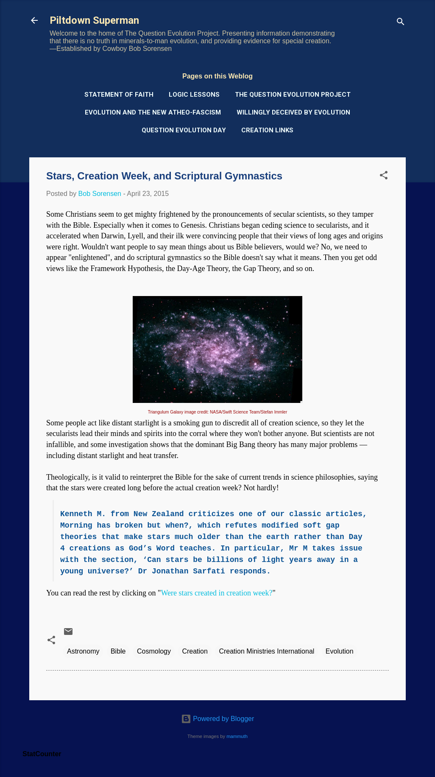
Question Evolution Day (184, 130)
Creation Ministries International (266, 651)
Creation (194, 651)
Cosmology (154, 651)
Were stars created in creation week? (216, 593)
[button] (384, 176)
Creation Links (267, 130)
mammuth (237, 736)
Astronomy (83, 651)
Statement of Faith (118, 94)
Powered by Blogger (217, 718)
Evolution (340, 651)
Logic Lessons (194, 94)
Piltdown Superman (94, 20)
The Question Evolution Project (293, 94)
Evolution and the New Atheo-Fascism (153, 112)
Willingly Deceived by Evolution (293, 112)
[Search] (401, 23)
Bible (118, 651)
